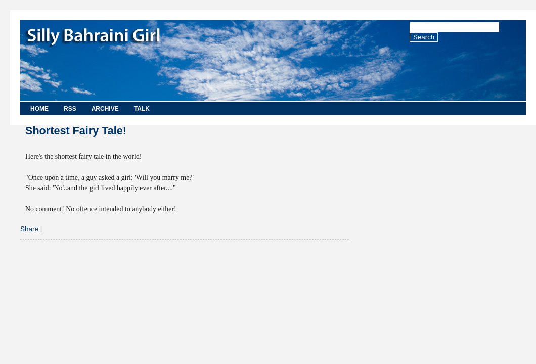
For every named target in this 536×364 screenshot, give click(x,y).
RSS (70, 108)
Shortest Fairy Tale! (75, 130)
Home (39, 108)
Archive (105, 108)
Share (29, 229)
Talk (142, 108)
